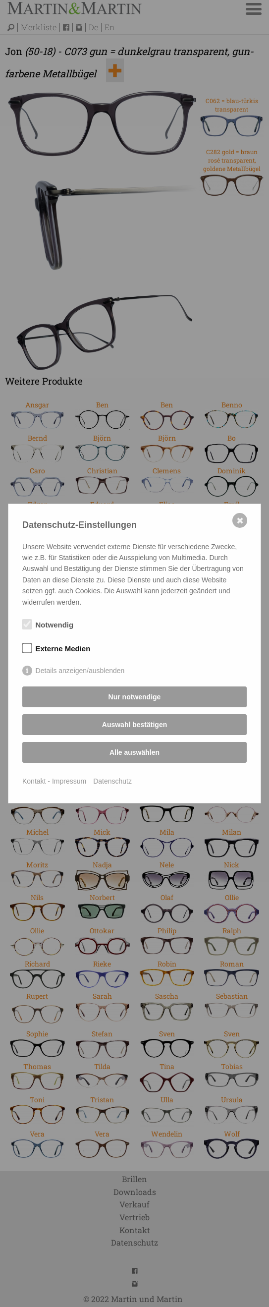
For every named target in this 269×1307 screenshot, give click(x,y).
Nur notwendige (134, 697)
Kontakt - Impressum (54, 781)
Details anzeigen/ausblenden (80, 671)
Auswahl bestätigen (134, 725)
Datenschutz (112, 781)
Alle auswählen (134, 752)
